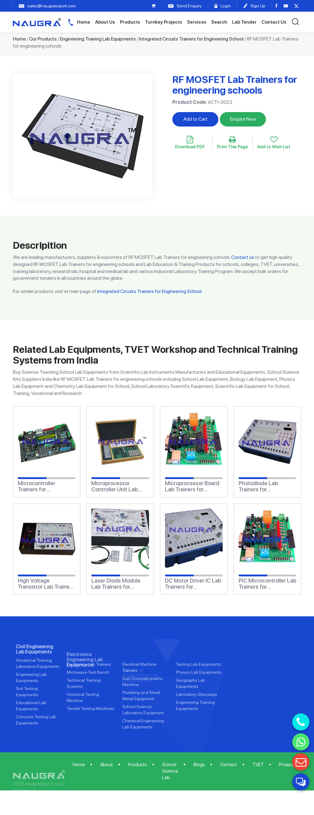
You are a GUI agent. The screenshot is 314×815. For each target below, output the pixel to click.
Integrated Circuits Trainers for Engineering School (191, 39)
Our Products (43, 39)
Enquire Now (243, 119)
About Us (105, 22)
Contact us (242, 257)
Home (83, 22)
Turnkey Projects (163, 22)
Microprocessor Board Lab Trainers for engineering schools (192, 486)
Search (219, 22)
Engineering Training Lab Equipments (98, 39)
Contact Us (274, 22)
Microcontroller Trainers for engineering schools (42, 486)
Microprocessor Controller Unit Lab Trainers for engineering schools (116, 486)
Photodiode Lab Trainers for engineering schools (263, 486)
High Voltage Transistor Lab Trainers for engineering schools (46, 584)
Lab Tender (244, 22)
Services (196, 22)
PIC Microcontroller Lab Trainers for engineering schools (267, 584)
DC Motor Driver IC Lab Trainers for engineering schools (193, 584)
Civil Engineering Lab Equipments (34, 667)
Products (130, 22)
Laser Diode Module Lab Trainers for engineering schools (116, 584)
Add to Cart (195, 119)
